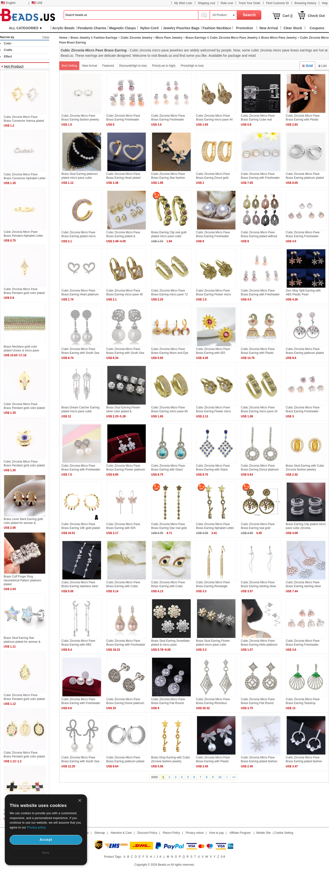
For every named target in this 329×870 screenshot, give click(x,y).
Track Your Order (250, 3)
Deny (46, 852)
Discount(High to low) (133, 65)
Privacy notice (195, 832)
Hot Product (13, 66)
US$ (37, 3)
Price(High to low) (192, 65)
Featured (108, 65)
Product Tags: (113, 856)
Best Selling (69, 65)
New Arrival (89, 65)
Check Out (316, 16)
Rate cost (227, 3)
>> (234, 777)
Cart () (287, 16)
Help (325, 3)
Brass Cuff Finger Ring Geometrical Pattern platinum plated (22, 580)
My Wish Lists (183, 3)
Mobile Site (263, 832)
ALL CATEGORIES (25, 28)
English (8, 3)
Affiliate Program (240, 832)
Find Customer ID (277, 3)
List (322, 66)
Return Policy (171, 832)
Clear (45, 37)
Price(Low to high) (163, 65)
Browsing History (305, 3)
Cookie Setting (283, 832)
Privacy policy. (36, 827)
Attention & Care (121, 832)
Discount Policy (147, 832)
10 (219, 777)
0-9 (223, 856)
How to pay (216, 832)
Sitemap (99, 832)
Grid (307, 66)
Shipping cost (206, 3)
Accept (46, 839)
